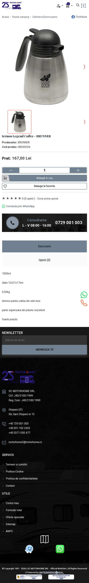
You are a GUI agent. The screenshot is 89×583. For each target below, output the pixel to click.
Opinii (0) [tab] (44, 260)
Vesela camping (20, 17)
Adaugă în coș (28, 178)
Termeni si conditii (16, 464)
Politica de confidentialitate (22, 478)
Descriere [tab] (44, 246)
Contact (10, 485)
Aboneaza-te (45, 349)
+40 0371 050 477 (19, 432)
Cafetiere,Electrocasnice (45, 17)
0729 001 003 (68, 222)
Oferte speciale (15, 517)
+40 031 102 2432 (19, 428)
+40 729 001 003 (19, 423)
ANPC (9, 531)
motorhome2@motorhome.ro (25, 442)
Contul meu (12, 503)
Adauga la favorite (29, 186)
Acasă (5, 17)
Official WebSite (58, 568)
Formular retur (14, 510)
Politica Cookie (15, 471)
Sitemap (11, 524)
